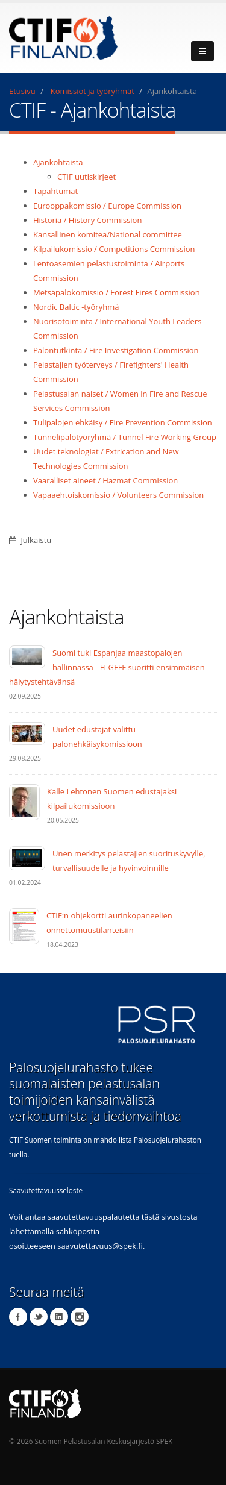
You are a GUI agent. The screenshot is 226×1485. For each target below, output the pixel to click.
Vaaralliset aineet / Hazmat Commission (105, 480)
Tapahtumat (55, 191)
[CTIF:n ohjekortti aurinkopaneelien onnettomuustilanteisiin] (24, 925)
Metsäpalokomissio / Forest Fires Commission (116, 292)
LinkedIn (59, 1317)
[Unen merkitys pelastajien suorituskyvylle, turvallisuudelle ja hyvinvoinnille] (27, 857)
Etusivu (22, 91)
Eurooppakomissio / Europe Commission (107, 205)
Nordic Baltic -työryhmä (76, 306)
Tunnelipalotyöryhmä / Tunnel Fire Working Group (124, 437)
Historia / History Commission (87, 220)
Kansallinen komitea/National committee (107, 234)
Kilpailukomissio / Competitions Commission (114, 248)
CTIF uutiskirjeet (86, 176)
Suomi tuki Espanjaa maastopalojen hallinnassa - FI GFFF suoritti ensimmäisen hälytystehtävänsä (107, 667)
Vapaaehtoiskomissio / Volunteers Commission (118, 494)
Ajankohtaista (58, 162)
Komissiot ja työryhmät (92, 91)
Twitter (39, 1317)
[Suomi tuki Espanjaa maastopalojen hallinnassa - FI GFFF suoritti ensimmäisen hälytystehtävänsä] (27, 655)
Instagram (80, 1317)
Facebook (18, 1317)
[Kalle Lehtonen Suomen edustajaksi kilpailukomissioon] (24, 801)
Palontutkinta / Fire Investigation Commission (116, 350)
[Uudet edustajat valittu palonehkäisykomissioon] (27, 732)
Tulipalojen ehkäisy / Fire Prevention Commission (122, 422)
